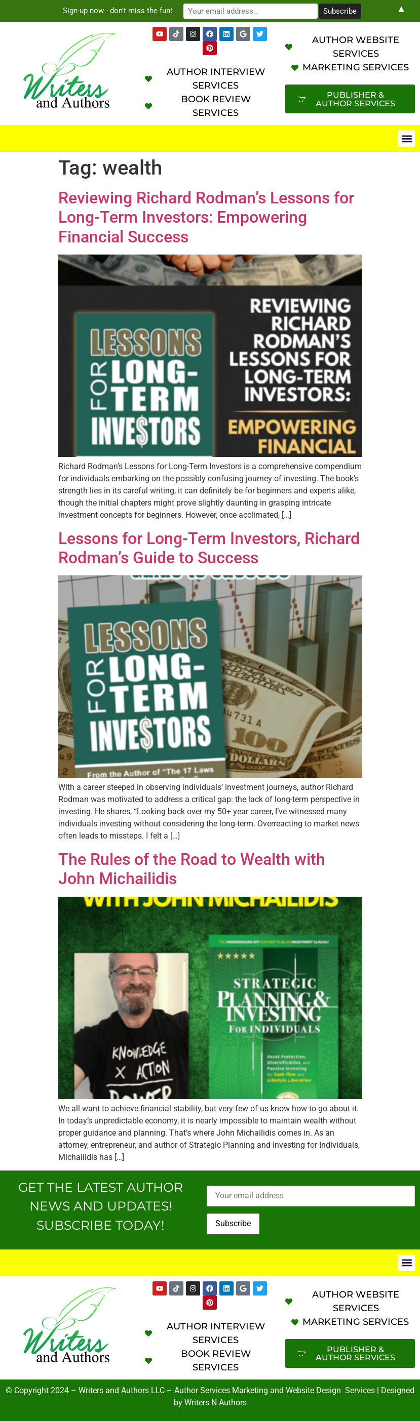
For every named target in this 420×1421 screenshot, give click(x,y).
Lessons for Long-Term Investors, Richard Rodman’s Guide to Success (209, 548)
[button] (406, 138)
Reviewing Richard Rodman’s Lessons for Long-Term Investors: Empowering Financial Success (206, 217)
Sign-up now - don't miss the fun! (123, 10)
